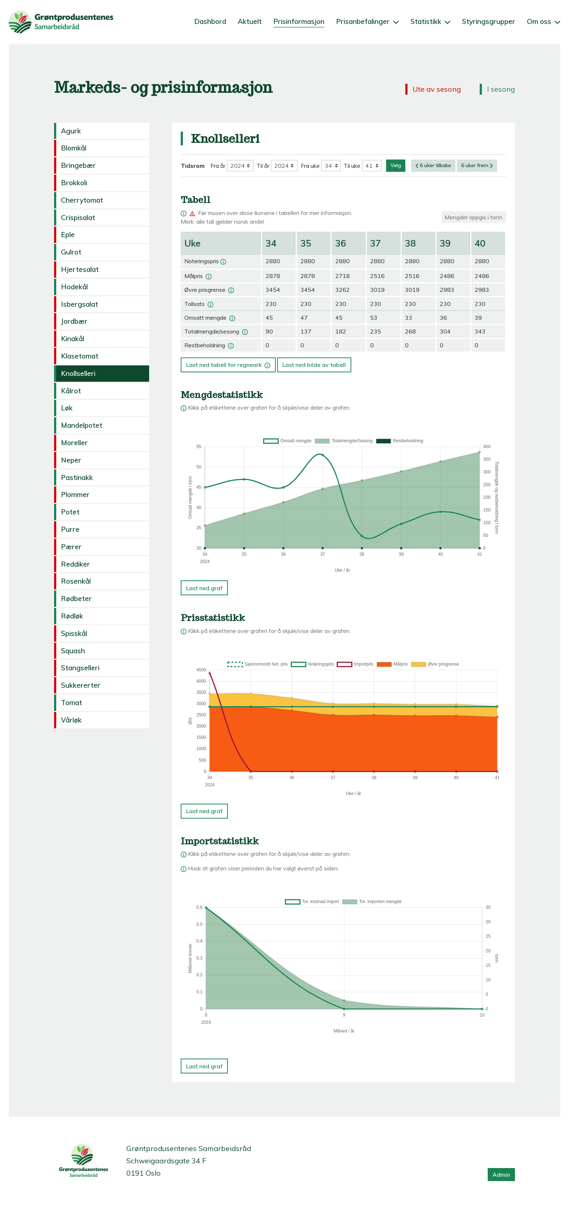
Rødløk (72, 616)
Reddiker (75, 564)
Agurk (71, 131)
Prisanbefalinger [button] (367, 21)
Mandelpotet (81, 425)
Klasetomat (79, 356)
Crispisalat (78, 217)
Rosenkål (76, 581)
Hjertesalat (80, 269)
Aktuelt (250, 21)
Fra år (217, 165)
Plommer (75, 494)
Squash (73, 650)
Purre (70, 529)
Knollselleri (78, 373)
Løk (67, 407)
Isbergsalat (79, 304)
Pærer (71, 546)
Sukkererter (81, 685)
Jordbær (74, 321)
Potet (70, 512)
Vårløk (71, 720)
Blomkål (73, 148)
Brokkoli (74, 182)
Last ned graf (204, 588)
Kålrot (71, 390)
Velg (395, 165)
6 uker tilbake (433, 165)
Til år (263, 165)
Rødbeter (76, 598)
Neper (71, 460)
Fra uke (310, 165)
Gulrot (71, 252)
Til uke (352, 165)
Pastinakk (77, 477)
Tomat (71, 702)
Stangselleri (80, 667)
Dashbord (210, 21)
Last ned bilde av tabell (314, 364)
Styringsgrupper (488, 21)
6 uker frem (477, 165)
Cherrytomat (82, 200)
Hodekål (74, 286)
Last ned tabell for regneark (229, 362)
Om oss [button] (543, 21)
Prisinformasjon (298, 21)
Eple (68, 234)
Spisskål (74, 633)
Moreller (74, 442)
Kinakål (72, 338)
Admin (501, 1174)
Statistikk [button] (430, 21)
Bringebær (78, 165)
